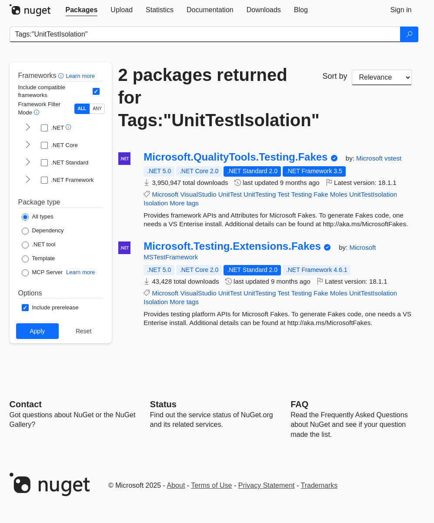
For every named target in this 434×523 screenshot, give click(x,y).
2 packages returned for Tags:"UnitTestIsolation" (214, 97)
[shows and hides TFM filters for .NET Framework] (27, 180)
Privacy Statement (266, 485)
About (176, 485)
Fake (321, 194)
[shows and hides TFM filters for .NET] (27, 128)
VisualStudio (198, 194)
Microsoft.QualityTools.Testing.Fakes (235, 157)
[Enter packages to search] (205, 34)
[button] (62, 75)
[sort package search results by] (382, 77)
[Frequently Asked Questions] (299, 404)
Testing (301, 194)
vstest (392, 158)
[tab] (81, 10)
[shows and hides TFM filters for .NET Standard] (27, 162)
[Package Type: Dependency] (42, 231)
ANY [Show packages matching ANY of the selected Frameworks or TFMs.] (97, 108)
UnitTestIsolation (373, 194)
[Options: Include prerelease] (50, 308)
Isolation (156, 203)
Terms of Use (211, 485)
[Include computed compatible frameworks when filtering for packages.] (96, 91)
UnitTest (230, 194)
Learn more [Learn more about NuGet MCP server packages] (80, 272)
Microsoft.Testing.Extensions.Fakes (232, 246)
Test (283, 194)
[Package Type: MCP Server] (42, 273)
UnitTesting (260, 194)
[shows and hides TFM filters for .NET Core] (27, 145)
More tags (184, 203)
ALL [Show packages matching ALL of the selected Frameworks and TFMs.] (82, 108)
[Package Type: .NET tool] (38, 245)
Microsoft (370, 158)
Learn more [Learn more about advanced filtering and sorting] (80, 76)
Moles (338, 194)
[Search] (409, 34)
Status (163, 404)
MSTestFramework (171, 257)
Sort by (335, 76)
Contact (26, 404)
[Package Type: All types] (37, 217)
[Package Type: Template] (38, 259)
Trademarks (319, 485)
